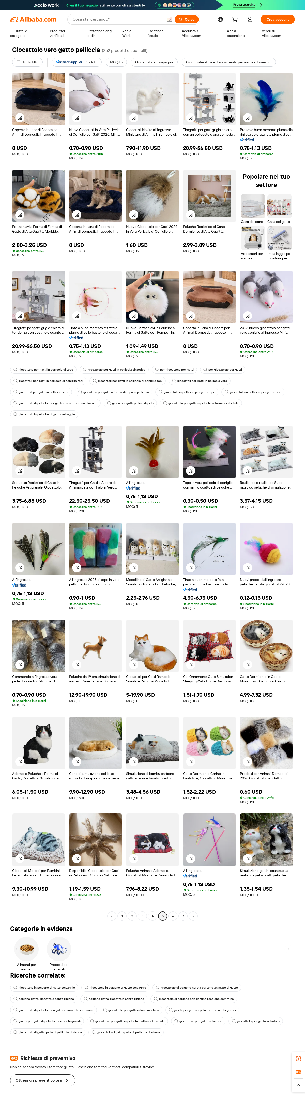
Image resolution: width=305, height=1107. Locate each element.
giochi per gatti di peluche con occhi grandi (202, 1010)
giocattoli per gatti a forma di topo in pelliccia (113, 392)
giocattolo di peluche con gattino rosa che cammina (194, 999)
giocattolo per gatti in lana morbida (131, 1010)
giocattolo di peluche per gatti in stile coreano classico (55, 403)
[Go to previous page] (111, 916)
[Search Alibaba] (117, 19)
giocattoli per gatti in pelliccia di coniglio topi (48, 381)
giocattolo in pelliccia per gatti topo (187, 392)
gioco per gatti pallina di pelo (130, 403)
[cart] (236, 20)
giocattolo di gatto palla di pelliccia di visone (47, 1032)
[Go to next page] (193, 916)
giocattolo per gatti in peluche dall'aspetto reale (127, 1021)
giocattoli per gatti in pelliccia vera (199, 381)
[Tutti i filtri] (27, 62)
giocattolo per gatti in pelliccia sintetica (114, 370)
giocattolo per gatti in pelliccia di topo (43, 370)
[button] (169, 19)
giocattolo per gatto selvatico (198, 1021)
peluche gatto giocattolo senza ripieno (43, 999)
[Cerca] (187, 19)
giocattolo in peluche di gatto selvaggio (44, 414)
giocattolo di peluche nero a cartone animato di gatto (197, 988)
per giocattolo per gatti (174, 370)
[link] (298, 1058)
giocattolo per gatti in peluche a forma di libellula (201, 403)
